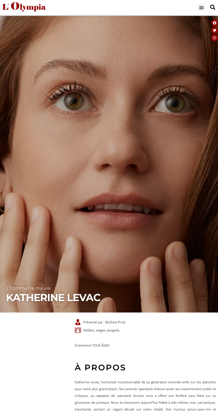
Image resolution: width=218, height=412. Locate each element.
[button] (201, 7)
